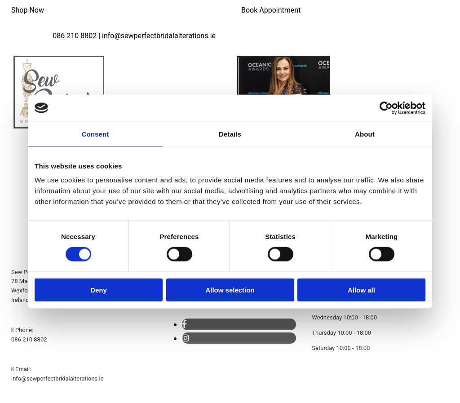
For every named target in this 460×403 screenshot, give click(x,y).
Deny (98, 290)
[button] (28, 10)
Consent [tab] (95, 133)
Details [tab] (230, 133)
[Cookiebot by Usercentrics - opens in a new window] (386, 108)
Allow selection (229, 290)
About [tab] (365, 133)
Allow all (361, 290)
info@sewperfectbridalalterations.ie (57, 378)
